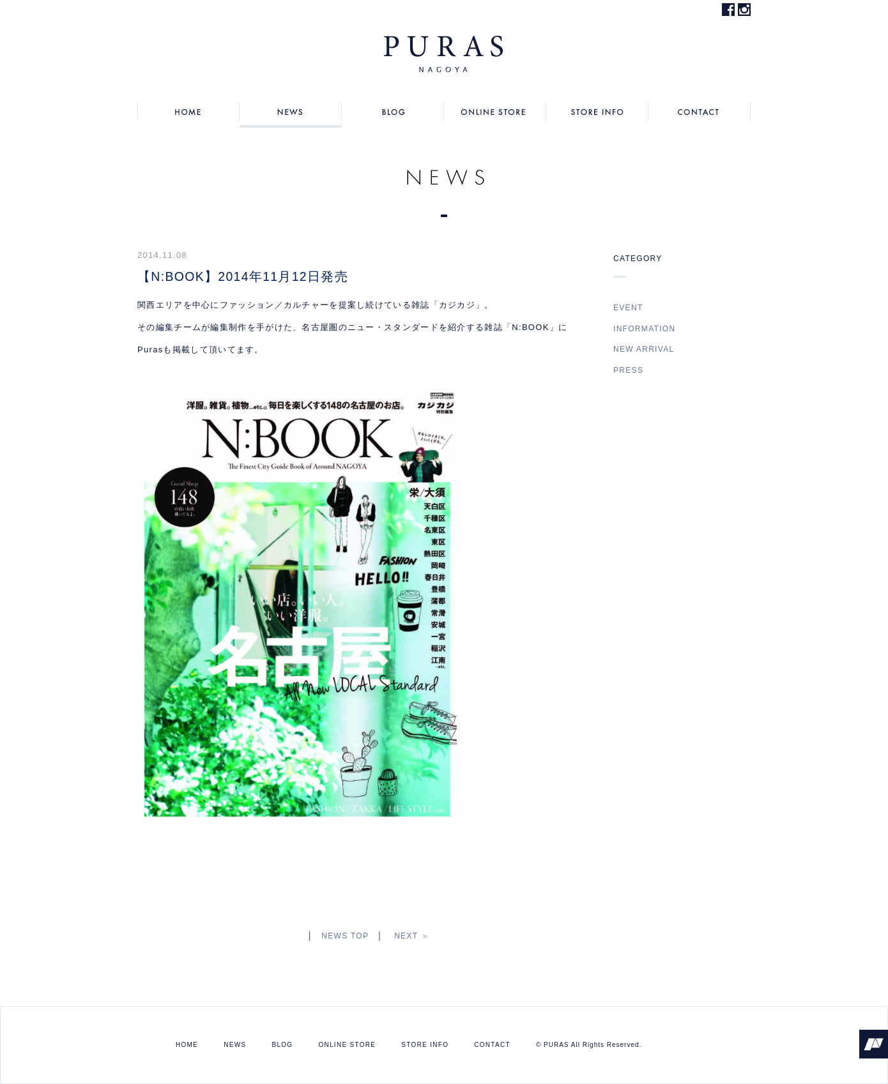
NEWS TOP (345, 935)
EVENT (628, 307)
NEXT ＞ (411, 935)
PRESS (628, 370)
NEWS (291, 112)
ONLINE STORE (495, 112)
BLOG (393, 112)
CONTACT (699, 112)
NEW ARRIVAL (643, 349)
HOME (188, 112)
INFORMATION (644, 328)
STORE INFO (597, 112)
